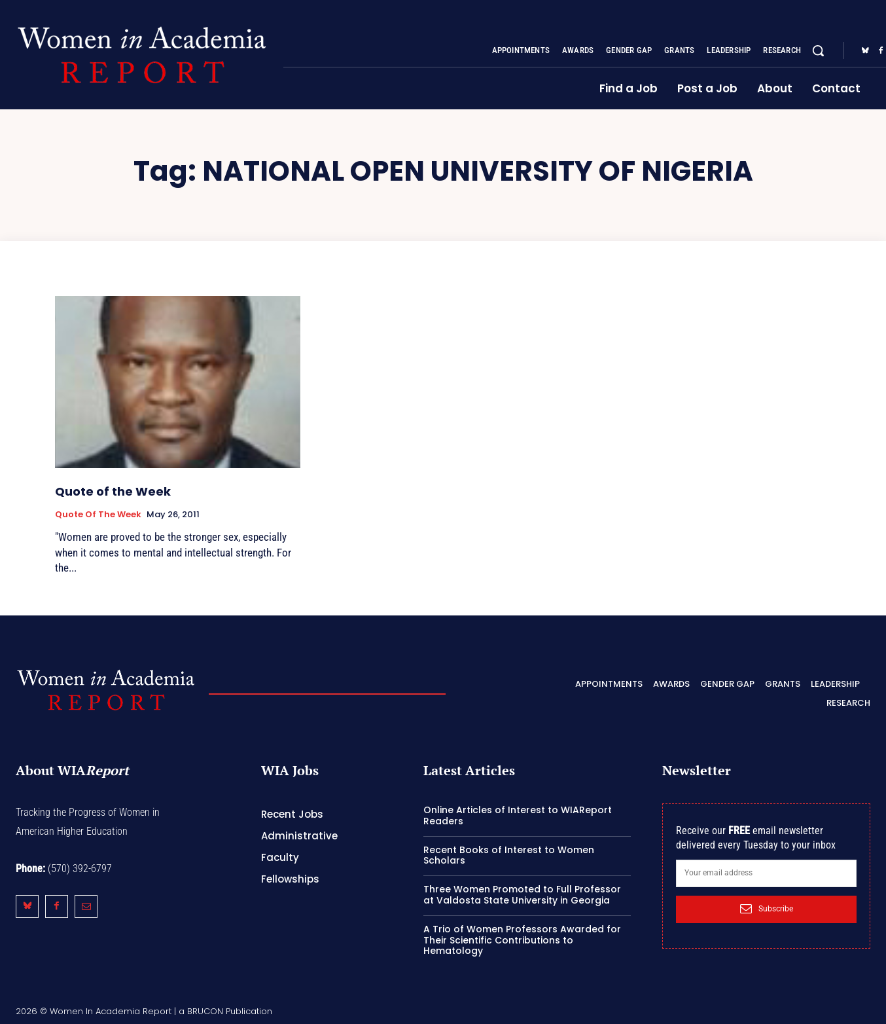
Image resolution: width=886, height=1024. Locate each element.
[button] (818, 50)
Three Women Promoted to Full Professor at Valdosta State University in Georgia (522, 895)
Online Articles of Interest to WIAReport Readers (517, 815)
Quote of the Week (113, 491)
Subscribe (766, 909)
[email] (766, 873)
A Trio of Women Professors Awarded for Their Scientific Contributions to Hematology (522, 940)
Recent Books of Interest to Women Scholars (508, 855)
